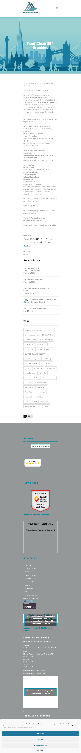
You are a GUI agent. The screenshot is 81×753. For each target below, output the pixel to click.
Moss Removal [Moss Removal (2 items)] (30, 373)
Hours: (25, 641)
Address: (26, 634)
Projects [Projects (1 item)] (28, 382)
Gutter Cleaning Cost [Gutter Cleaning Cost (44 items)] (32, 359)
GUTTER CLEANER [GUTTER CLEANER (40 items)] (45, 349)
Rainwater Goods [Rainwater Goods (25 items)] (41, 382)
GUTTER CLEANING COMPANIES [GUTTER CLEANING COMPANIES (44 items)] (37, 354)
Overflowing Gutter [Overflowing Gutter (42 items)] (32, 378)
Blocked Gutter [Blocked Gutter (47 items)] (47, 335)
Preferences (40, 745)
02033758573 (41, 659)
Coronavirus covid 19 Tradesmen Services (32, 269)
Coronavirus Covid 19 (32, 279)
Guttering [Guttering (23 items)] (47, 359)
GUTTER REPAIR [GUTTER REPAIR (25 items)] (31, 363)
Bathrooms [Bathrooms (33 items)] (49, 330)
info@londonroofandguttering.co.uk (40, 630)
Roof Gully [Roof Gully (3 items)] (29, 397)
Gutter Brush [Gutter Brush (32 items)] (41, 344)
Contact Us (29, 577)
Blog (26, 581)
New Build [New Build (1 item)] (42, 373)
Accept (40, 734)
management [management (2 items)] (50, 368)
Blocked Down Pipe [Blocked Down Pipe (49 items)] (32, 335)
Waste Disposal (30, 564)
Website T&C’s (30, 567)
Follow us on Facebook (36, 704)
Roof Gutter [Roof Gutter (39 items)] (40, 397)
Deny (40, 740)
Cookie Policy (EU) (31, 584)
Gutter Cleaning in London (35, 308)
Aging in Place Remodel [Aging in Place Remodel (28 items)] (33, 330)
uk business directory (30, 587)
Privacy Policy (40, 750)
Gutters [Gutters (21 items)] (27, 368)
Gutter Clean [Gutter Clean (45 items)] (29, 349)
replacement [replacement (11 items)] (41, 387)
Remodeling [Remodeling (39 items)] (29, 387)
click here (39, 220)
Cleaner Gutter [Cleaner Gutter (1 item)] (30, 340)
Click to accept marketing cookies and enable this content (41, 606)
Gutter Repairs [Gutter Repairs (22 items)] (46, 363)
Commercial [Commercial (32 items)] (29, 344)
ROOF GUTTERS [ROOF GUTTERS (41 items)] (31, 402)
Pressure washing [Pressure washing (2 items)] (49, 378)
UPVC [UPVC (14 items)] (47, 406)
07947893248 (41, 662)
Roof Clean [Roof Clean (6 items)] (29, 392)
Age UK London (30, 557)
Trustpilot (28, 554)
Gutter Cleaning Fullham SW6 (44, 299)
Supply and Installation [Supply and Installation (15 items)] (33, 406)
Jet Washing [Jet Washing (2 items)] (38, 368)
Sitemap (28, 574)
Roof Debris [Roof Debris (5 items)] (40, 392)
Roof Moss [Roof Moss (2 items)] (45, 402)
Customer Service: (29, 659)
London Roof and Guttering (36, 627)
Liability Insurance (31, 561)
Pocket (32, 242)
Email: (25, 630)
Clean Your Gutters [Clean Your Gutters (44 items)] (46, 340)
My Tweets (40, 611)
